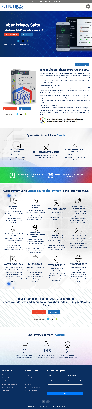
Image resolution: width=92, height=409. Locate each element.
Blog (33, 1)
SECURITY (13, 44)
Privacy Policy (28, 378)
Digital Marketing (7, 387)
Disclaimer (27, 384)
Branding (4, 375)
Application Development (10, 384)
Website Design (7, 381)
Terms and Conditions (31, 381)
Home (5, 44)
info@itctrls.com (44, 1)
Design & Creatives (8, 378)
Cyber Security (6, 390)
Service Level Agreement (32, 387)
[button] (74, 381)
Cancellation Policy (30, 390)
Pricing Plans (28, 375)
